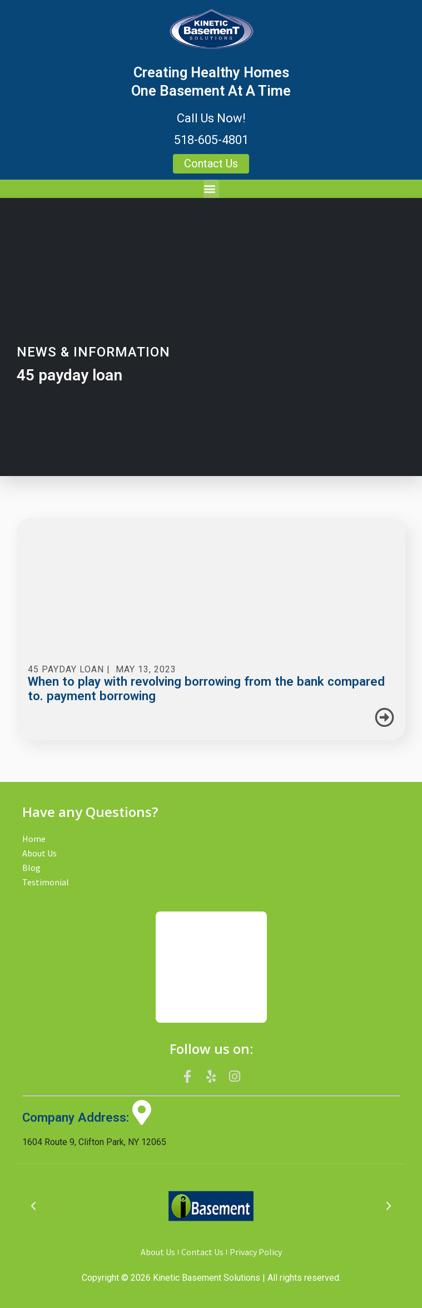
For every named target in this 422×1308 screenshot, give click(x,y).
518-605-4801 (211, 140)
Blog (31, 867)
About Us (39, 853)
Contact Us (202, 1251)
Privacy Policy (256, 1251)
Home (34, 838)
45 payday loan (66, 669)
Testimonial (45, 882)
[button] (211, 189)
